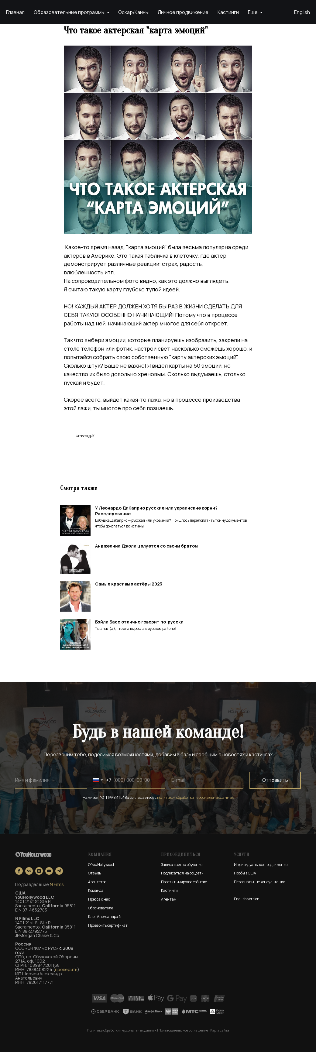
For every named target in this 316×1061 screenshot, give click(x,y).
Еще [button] (253, 12)
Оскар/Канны (133, 12)
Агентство (97, 890)
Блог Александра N (105, 925)
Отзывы (94, 882)
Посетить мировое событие (184, 890)
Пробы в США (245, 882)
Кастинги (228, 12)
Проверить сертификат (108, 934)
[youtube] (49, 880)
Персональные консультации (259, 890)
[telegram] (59, 880)
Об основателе (100, 916)
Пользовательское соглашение (183, 1039)
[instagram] (39, 880)
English (302, 12)
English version (246, 907)
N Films (57, 893)
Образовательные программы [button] (69, 12)
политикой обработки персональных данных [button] (195, 806)
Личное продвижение (183, 12)
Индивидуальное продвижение (260, 873)
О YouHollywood (101, 873)
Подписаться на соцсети (182, 882)
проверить (66, 978)
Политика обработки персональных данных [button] (121, 1039)
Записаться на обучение (181, 873)
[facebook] (19, 880)
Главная (15, 12)
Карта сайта (219, 1039)
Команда (96, 899)
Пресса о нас (99, 908)
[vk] (29, 880)
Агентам (169, 908)
